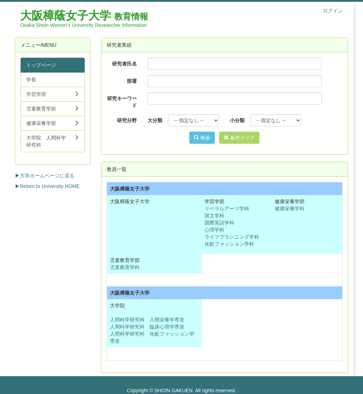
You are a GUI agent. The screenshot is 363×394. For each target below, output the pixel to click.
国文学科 (214, 215)
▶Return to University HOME (47, 186)
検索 (202, 138)
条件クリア (239, 138)
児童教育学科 (125, 267)
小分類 (237, 120)
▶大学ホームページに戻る (44, 175)
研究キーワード (122, 102)
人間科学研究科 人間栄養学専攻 (147, 319)
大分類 (154, 120)
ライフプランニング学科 (232, 237)
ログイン (333, 10)
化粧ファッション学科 (229, 244)
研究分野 (127, 120)
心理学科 (214, 230)
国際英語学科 (219, 222)
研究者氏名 (124, 64)
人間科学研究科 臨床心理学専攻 (147, 327)
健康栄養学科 (290, 208)
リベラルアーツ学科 (227, 208)
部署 (132, 81)
